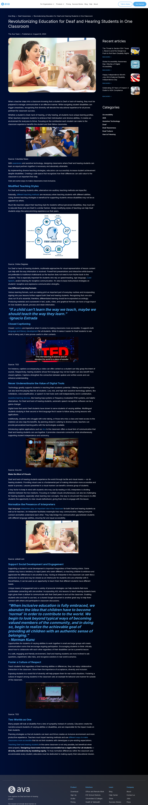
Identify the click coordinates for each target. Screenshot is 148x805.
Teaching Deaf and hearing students (23, 744)
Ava (44, 429)
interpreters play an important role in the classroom (42, 508)
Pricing (68, 4)
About (96, 4)
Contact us (131, 795)
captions (18, 328)
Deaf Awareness (24, 16)
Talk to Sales (125, 4)
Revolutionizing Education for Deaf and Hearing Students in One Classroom (63, 16)
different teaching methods (28, 194)
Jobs (128, 799)
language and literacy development (23, 331)
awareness (17, 163)
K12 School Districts (93, 795)
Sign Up (73, 795)
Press (129, 802)
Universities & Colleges (94, 799)
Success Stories (77, 4)
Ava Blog (11, 16)
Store (111, 799)
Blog (86, 4)
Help (90, 4)
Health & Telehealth (93, 802)
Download (74, 792)
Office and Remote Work (95, 792)
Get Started (140, 4)
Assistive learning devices (19, 398)
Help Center (113, 795)
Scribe (73, 799)
